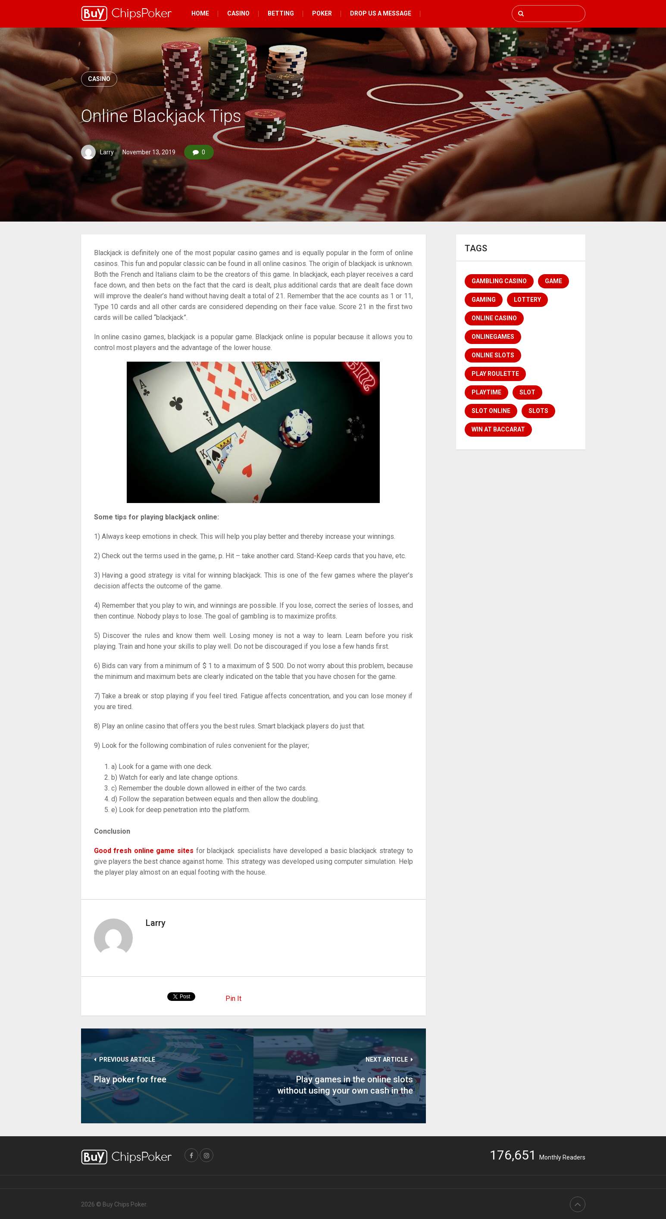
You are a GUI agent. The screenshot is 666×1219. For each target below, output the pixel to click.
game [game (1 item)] (553, 281)
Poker (322, 13)
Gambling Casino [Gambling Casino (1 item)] (499, 281)
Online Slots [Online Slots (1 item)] (493, 355)
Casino (238, 13)
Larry (107, 152)
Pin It (233, 998)
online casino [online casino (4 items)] (494, 318)
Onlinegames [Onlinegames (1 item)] (493, 336)
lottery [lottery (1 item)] (527, 299)
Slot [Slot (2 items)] (527, 392)
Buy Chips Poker (124, 1204)
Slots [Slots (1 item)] (538, 410)
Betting (281, 13)
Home (200, 13)
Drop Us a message (380, 13)
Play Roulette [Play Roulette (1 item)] (495, 373)
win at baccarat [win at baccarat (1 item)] (498, 429)
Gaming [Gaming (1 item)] (484, 299)
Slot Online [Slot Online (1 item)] (491, 410)
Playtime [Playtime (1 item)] (486, 392)
